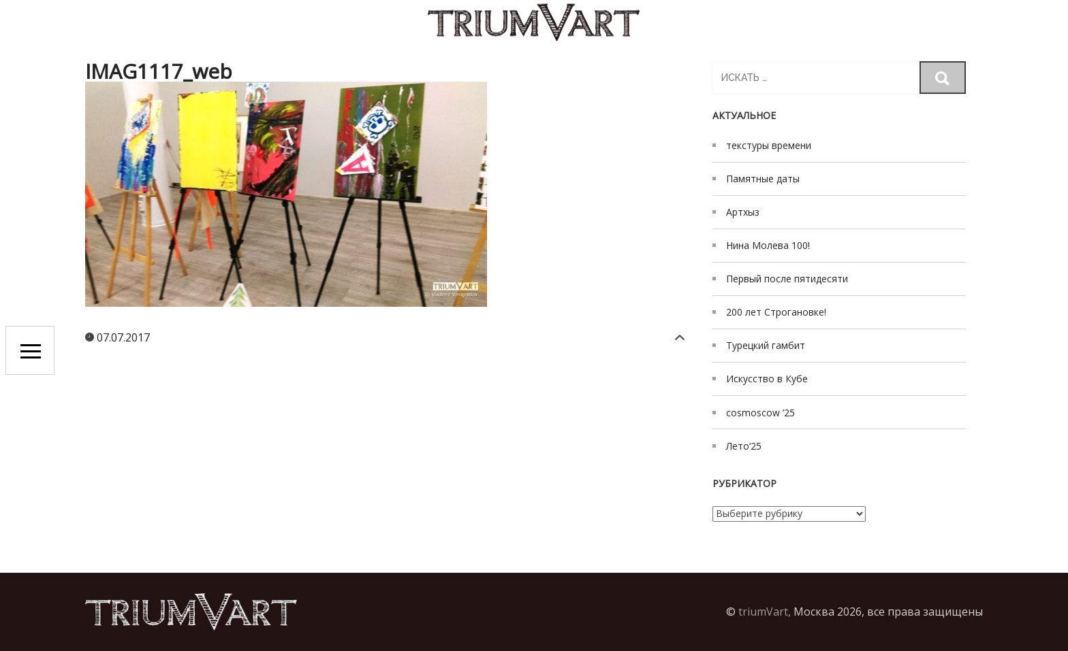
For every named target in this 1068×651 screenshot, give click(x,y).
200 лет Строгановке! (776, 311)
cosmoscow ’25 (760, 412)
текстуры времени (768, 145)
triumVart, (764, 611)
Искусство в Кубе (767, 378)
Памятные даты (763, 178)
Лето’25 (743, 445)
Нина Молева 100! (768, 245)
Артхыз (742, 211)
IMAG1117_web (158, 71)
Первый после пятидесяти (787, 278)
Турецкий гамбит (765, 345)
